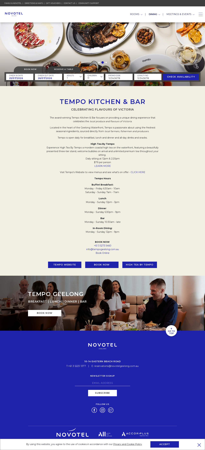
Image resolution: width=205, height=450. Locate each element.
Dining (154, 14)
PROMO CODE (114, 75)
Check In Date (16, 75)
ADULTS (70, 75)
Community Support (88, 3)
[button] (99, 62)
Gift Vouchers (53, 3)
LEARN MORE (102, 166)
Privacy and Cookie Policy (127, 444)
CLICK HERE (138, 172)
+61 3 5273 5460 (102, 245)
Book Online (102, 253)
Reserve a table (63, 69)
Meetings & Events (180, 14)
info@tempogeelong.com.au (102, 249)
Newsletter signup (102, 376)
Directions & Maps (34, 3)
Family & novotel (12, 3)
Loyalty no (142, 75)
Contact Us (69, 3)
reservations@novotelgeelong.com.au (116, 366)
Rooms (136, 14)
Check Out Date (46, 75)
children (92, 75)
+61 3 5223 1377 (77, 366)
